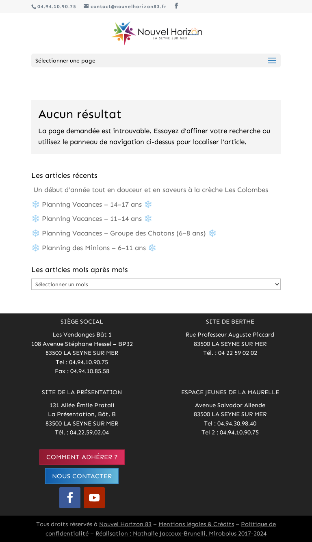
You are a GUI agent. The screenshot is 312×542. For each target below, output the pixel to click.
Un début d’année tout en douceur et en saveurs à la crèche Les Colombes (149, 190)
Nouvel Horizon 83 (125, 524)
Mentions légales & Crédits (196, 524)
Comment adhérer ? (82, 457)
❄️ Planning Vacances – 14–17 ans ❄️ (91, 204)
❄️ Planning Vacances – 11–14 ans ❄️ (91, 218)
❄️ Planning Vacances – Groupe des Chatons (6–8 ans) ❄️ (124, 233)
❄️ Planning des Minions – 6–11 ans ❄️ (93, 248)
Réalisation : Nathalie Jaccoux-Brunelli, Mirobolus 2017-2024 (180, 533)
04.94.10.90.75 (56, 6)
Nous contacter (82, 476)
